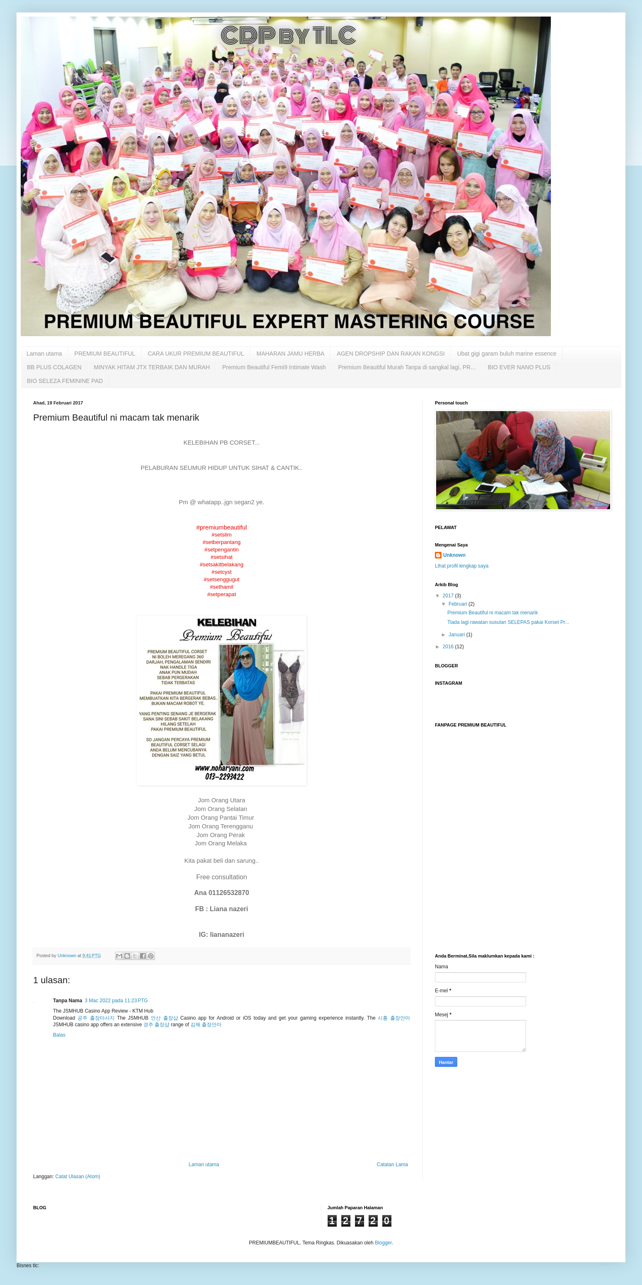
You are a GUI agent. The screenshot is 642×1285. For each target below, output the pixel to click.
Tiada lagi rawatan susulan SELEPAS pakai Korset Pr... (508, 622)
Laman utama (44, 353)
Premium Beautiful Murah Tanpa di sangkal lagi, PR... (406, 367)
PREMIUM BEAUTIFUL (105, 353)
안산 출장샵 (164, 1018)
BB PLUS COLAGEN (54, 367)
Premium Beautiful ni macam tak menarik (492, 613)
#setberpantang (222, 542)
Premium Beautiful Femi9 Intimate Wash (274, 367)
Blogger (383, 1243)
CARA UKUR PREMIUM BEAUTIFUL (196, 353)
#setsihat (222, 557)
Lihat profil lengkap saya (461, 566)
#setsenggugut (222, 579)
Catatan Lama (392, 1164)
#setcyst (222, 572)
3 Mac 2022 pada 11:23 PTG (115, 1000)
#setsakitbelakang (222, 564)
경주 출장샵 (156, 1025)
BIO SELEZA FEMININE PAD (65, 381)
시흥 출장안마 (394, 1018)
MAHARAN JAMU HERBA (290, 353)
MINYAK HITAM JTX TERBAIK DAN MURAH (152, 367)
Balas (59, 1035)
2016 (449, 647)
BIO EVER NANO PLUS (519, 367)
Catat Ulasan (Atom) (77, 1176)
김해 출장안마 (206, 1025)
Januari (457, 635)
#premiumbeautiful (221, 527)
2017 (449, 596)
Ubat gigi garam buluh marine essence (507, 353)
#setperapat (221, 594)
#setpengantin (222, 549)
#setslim (222, 535)
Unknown (454, 555)
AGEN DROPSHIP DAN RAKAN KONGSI (390, 353)
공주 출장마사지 (96, 1018)
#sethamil (221, 587)
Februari (458, 604)
